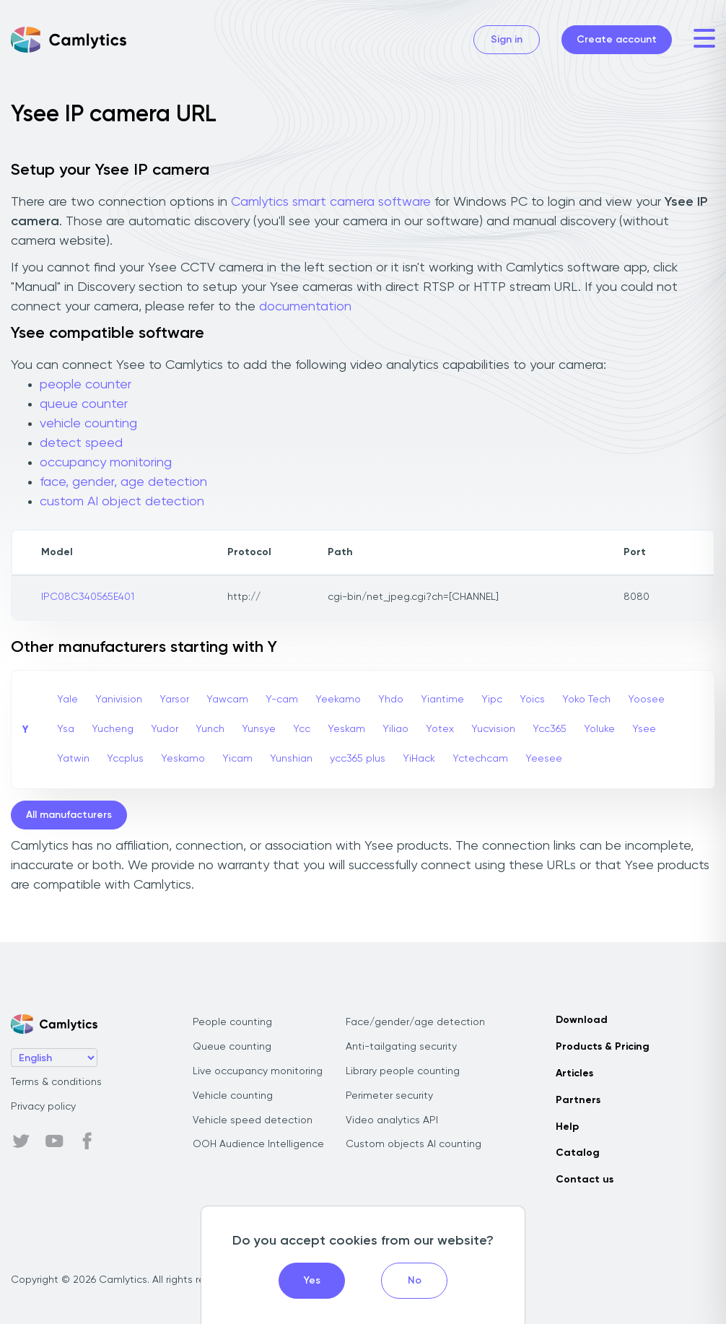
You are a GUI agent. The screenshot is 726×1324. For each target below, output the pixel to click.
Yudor (164, 729)
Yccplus (125, 759)
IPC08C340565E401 (87, 597)
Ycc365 (550, 729)
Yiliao (395, 729)
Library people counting (403, 1071)
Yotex (440, 729)
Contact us (584, 1180)
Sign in (506, 40)
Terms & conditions (56, 1082)
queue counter (84, 404)
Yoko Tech (586, 699)
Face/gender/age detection (415, 1022)
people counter (85, 384)
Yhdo (390, 699)
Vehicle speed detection (252, 1120)
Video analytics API (392, 1120)
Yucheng (113, 729)
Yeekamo (338, 699)
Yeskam (346, 729)
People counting (232, 1022)
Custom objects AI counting (413, 1144)
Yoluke (599, 729)
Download (582, 1020)
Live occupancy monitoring (258, 1071)
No (414, 1281)
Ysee (644, 729)
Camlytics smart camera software (331, 202)
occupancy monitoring (106, 462)
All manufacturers (69, 815)
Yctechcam (480, 759)
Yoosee (646, 699)
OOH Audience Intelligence (258, 1144)
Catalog (578, 1153)
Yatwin (73, 759)
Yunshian (291, 759)
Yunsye (259, 729)
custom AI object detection (122, 501)
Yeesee (543, 759)
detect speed (81, 443)
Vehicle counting (233, 1096)
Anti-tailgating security (401, 1047)
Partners (578, 1100)
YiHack (419, 759)
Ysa (65, 729)
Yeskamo (183, 759)
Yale (67, 699)
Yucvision (493, 729)
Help (567, 1127)
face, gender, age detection (123, 482)
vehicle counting (88, 423)
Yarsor (174, 699)
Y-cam (282, 699)
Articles (574, 1073)
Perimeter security (389, 1096)
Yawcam (227, 699)
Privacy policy (43, 1107)
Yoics (532, 699)
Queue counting (232, 1047)
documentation (305, 306)
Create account (617, 40)
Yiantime (442, 699)
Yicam (237, 759)
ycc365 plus (357, 759)
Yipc (491, 699)
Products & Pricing (603, 1047)
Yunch (210, 729)
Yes (312, 1281)
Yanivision (118, 699)
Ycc (301, 729)
